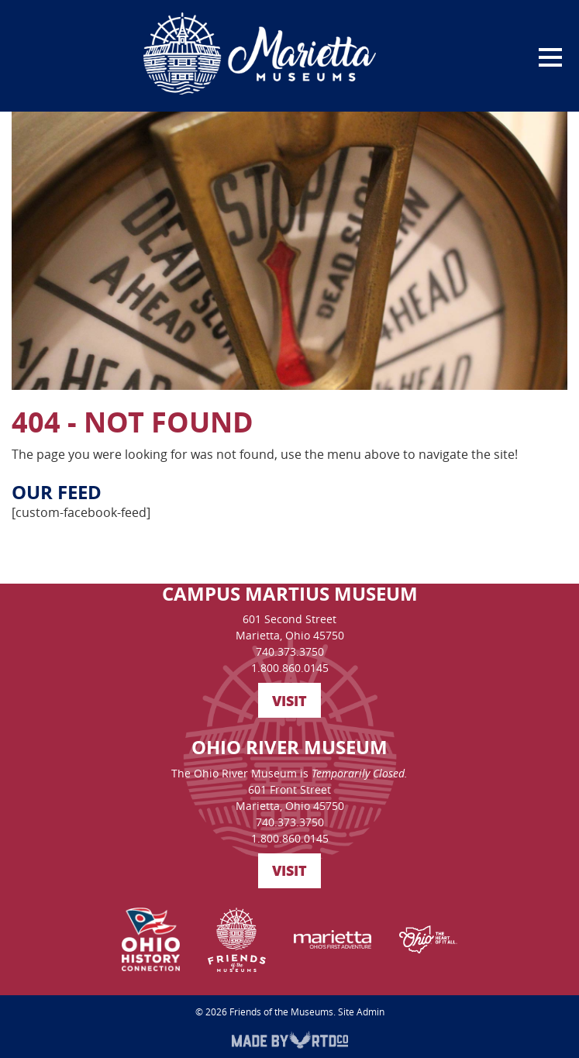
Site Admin (361, 1011)
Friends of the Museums (281, 1011)
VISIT (289, 701)
